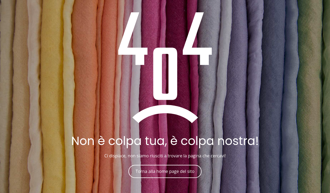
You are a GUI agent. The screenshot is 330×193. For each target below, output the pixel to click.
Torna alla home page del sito (165, 171)
